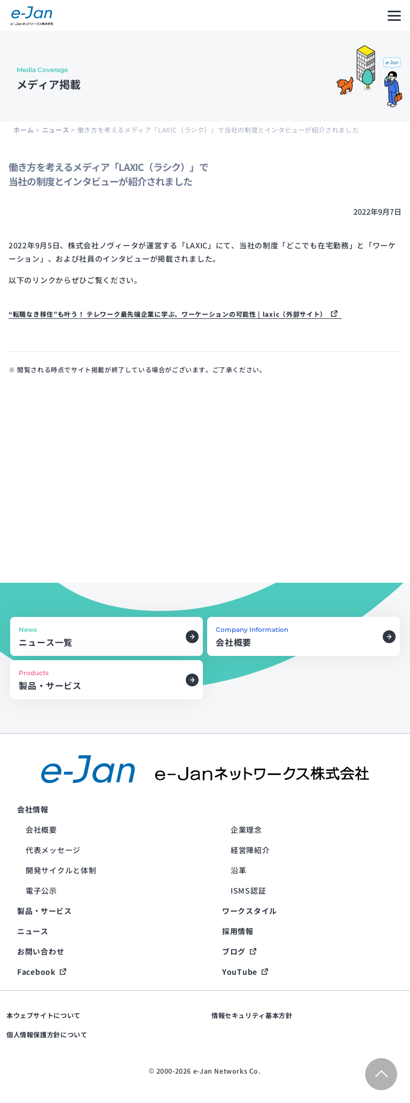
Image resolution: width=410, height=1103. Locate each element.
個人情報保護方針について (46, 1034)
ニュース (55, 129)
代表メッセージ (53, 849)
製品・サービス (44, 910)
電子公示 (41, 890)
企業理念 (246, 829)
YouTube (239, 971)
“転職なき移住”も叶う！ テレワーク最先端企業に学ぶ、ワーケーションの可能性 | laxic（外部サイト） (168, 313)
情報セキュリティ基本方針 (251, 1015)
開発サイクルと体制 (61, 870)
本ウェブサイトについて (43, 1015)
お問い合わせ (40, 951)
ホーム (23, 129)
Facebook (36, 971)
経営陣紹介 (250, 849)
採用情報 (238, 931)
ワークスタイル (249, 910)
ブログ (234, 951)
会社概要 (41, 829)
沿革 (238, 870)
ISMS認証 (248, 890)
